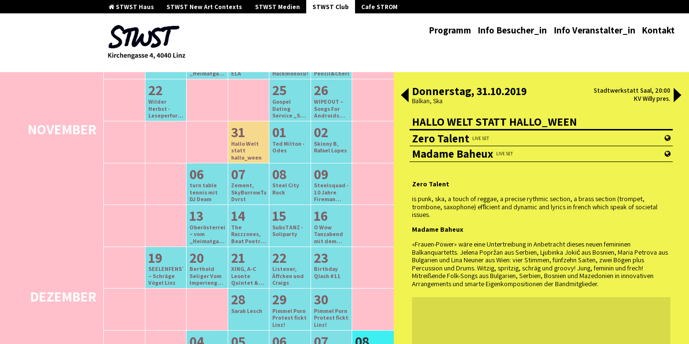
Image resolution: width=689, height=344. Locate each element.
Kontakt (658, 30)
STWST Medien (277, 7)
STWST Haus (131, 7)
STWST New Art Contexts (204, 7)
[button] (404, 96)
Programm (450, 30)
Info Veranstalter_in (594, 30)
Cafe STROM (379, 7)
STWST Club (330, 7)
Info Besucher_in (512, 30)
